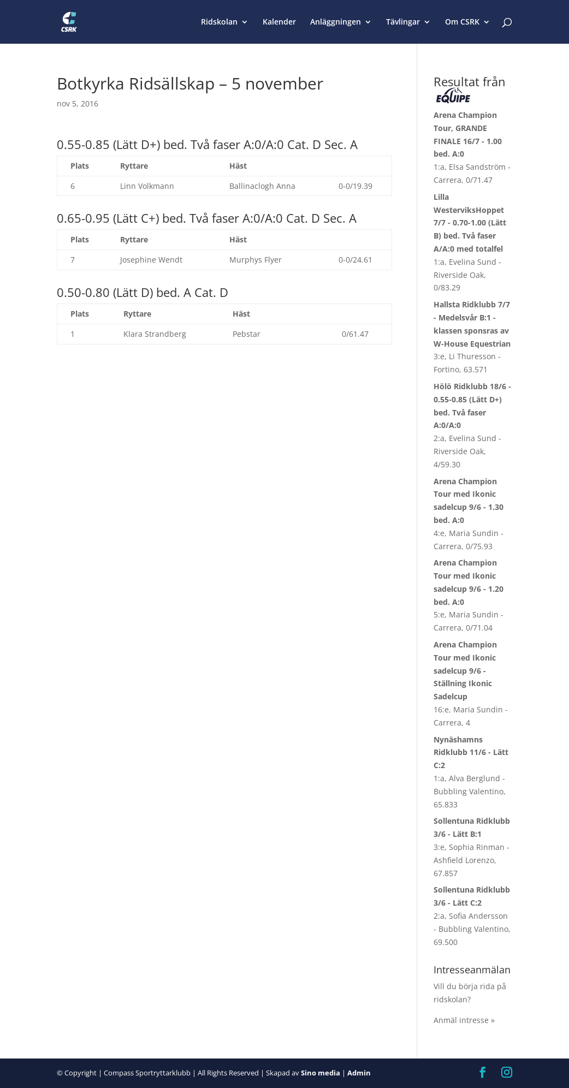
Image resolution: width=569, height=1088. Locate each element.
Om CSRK (462, 22)
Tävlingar (403, 22)
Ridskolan (219, 22)
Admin (359, 1073)
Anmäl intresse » (464, 1020)
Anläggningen (335, 22)
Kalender (279, 22)
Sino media (320, 1073)
